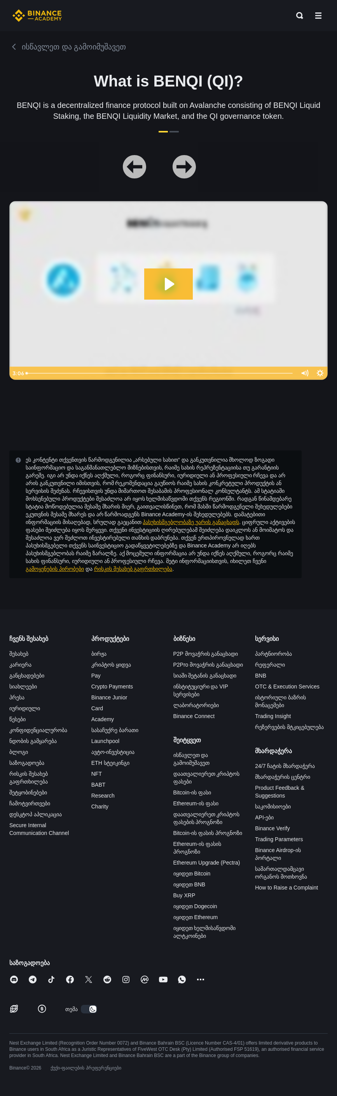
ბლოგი (18, 752)
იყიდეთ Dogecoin (195, 906)
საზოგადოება (26, 763)
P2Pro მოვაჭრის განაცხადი (208, 665)
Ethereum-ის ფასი (195, 803)
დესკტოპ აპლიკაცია (35, 814)
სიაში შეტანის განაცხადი (205, 675)
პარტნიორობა (273, 654)
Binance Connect (194, 716)
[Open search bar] (297, 16)
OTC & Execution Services (287, 686)
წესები (17, 719)
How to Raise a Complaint (286, 887)
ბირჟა (99, 654)
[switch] (89, 1009)
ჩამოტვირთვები (29, 803)
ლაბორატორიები (196, 705)
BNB (260, 675)
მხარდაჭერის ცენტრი (282, 777)
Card (97, 708)
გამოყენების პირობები (55, 569)
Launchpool (105, 741)
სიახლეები (23, 686)
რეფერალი (270, 665)
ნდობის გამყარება (33, 741)
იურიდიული (24, 708)
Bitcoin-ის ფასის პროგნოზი (207, 833)
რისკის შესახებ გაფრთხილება (133, 569)
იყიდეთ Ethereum (195, 917)
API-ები (264, 817)
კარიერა (20, 665)
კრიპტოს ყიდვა (111, 665)
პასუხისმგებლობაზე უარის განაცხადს (191, 522)
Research (103, 795)
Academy (102, 719)
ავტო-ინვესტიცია (113, 752)
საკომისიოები (273, 806)
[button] (318, 15)
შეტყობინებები (28, 792)
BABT (98, 785)
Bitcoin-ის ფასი (192, 792)
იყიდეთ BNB (189, 884)
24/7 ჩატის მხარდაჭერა (285, 766)
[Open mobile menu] (318, 16)
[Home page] (37, 15)
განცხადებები (26, 675)
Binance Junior (109, 697)
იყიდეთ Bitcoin (192, 873)
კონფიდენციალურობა (38, 730)
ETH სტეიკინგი (110, 763)
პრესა (16, 697)
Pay (96, 675)
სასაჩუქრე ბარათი (114, 730)
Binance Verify (272, 828)
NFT (96, 774)
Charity (99, 806)
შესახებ (18, 654)
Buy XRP (184, 895)
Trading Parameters (279, 839)
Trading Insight (273, 716)
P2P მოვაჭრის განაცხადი (205, 654)
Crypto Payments (112, 686)
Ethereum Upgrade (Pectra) (206, 863)
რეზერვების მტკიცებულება (289, 727)
